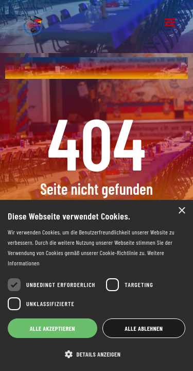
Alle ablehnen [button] (144, 328)
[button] (170, 23)
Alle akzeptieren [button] (52, 328)
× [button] (181, 211)
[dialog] (96, 285)
